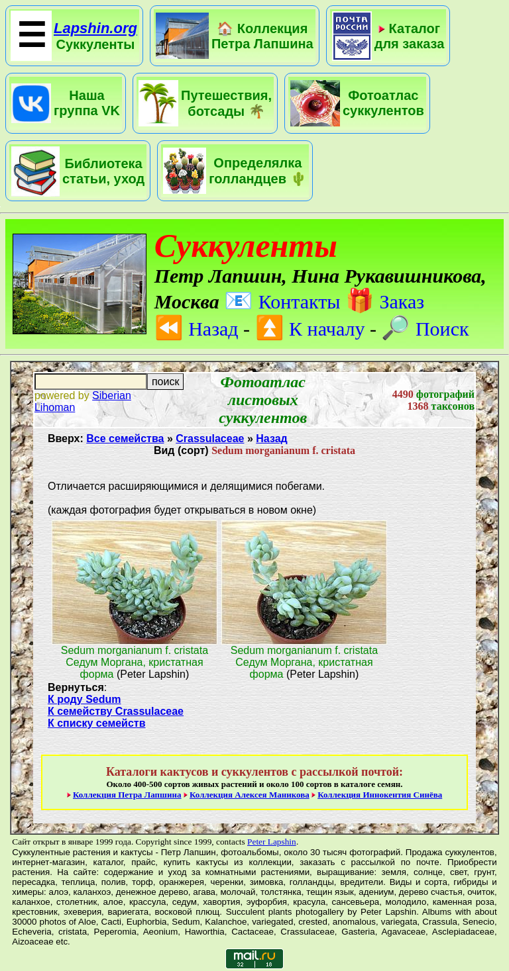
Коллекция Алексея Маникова (250, 795)
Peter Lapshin (271, 842)
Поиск (425, 329)
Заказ (384, 301)
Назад (196, 329)
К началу (310, 329)
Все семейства (125, 438)
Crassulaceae (210, 438)
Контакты (282, 301)
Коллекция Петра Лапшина (127, 795)
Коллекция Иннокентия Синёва (379, 795)
